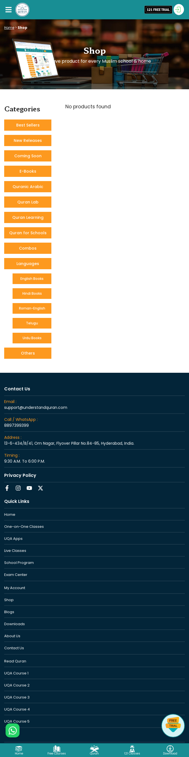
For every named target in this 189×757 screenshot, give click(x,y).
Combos (28, 248)
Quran (94, 753)
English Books (32, 278)
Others (28, 353)
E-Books (28, 171)
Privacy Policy (20, 475)
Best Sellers (28, 125)
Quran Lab (28, 202)
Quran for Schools (28, 233)
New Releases (28, 140)
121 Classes (132, 753)
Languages (27, 263)
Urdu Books (32, 338)
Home (9, 27)
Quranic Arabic (28, 186)
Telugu (32, 323)
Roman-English (32, 308)
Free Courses (56, 753)
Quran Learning (28, 217)
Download (170, 753)
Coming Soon (28, 156)
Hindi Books (32, 293)
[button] (8, 9)
